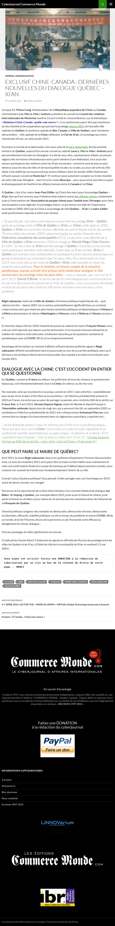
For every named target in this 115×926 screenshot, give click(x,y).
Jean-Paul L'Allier (37, 582)
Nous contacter (10, 798)
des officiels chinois (86, 196)
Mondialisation (24, 76)
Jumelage (55, 582)
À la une (9, 582)
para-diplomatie (78, 146)
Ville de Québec (12, 586)
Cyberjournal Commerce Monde (24, 4)
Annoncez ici (8, 785)
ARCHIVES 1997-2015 (70, 703)
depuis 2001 (76, 126)
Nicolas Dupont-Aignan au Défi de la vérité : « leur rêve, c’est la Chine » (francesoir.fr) (56, 439)
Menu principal (111, 4)
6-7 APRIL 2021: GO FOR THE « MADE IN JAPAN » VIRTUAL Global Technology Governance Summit (57, 602)
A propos (6, 779)
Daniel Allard (34, 100)
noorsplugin (39, 922)
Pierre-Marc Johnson (76, 582)
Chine (20, 582)
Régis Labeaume (99, 582)
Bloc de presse (9, 792)
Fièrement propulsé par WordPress (62, 922)
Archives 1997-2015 (12, 804)
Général (10, 76)
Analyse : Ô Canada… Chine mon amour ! (57, 614)
